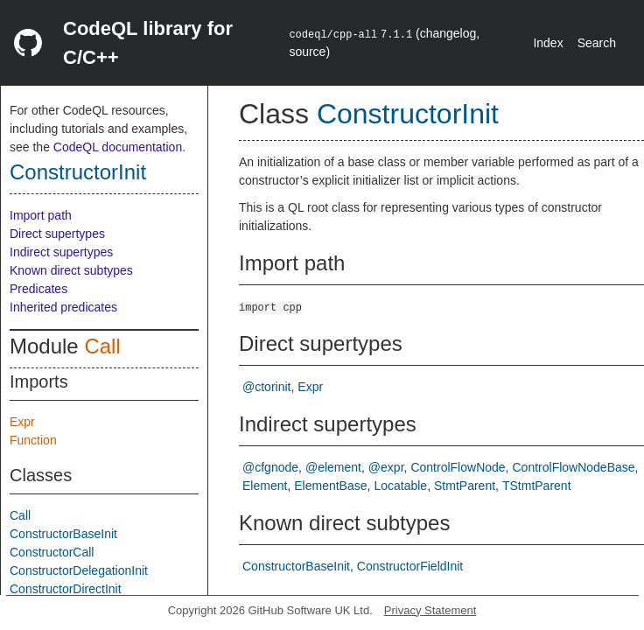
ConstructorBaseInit (63, 534)
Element (264, 486)
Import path (41, 215)
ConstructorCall (52, 552)
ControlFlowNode (457, 467)
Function (33, 440)
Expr (22, 422)
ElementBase (330, 486)
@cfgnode (270, 467)
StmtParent (464, 486)
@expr (386, 467)
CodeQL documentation (117, 147)
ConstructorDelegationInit (79, 571)
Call (102, 346)
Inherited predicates (63, 307)
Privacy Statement (430, 610)
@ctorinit (266, 387)
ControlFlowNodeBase (574, 467)
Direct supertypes (57, 234)
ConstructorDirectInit (66, 589)
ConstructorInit (78, 172)
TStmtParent (536, 486)
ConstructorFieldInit (410, 566)
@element (333, 467)
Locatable (400, 486)
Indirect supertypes (61, 252)
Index (548, 43)
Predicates (38, 289)
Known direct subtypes (71, 270)
